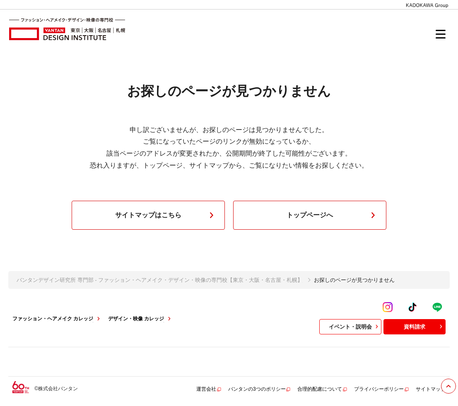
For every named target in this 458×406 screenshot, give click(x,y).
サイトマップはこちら (166, 215)
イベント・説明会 (354, 326)
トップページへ (332, 215)
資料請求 (424, 326)
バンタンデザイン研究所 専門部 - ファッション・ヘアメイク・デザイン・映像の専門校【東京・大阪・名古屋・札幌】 (160, 280)
